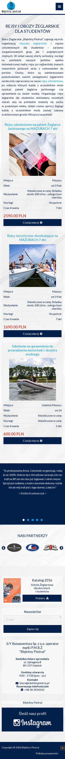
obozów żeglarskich (33, 43)
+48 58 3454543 (32, 689)
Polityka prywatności (47, 753)
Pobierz (42, 598)
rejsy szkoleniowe (52, 81)
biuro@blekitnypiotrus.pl (32, 683)
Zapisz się (32, 629)
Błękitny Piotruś (32, 702)
